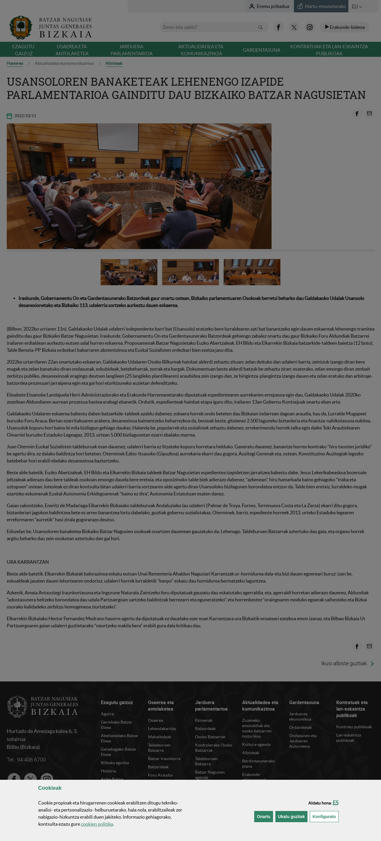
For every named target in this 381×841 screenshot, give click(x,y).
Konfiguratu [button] (325, 816)
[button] (336, 802)
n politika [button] (97, 824)
